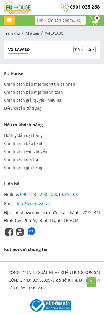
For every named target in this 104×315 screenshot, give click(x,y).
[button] (84, 49)
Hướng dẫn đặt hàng (23, 135)
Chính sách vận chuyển (25, 151)
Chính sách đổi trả (21, 159)
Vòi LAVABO (54, 33)
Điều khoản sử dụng (22, 108)
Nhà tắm (32, 33)
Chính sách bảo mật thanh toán (33, 92)
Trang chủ (12, 33)
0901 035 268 (80, 7)
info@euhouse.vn (33, 203)
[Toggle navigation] (9, 20)
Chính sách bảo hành (24, 143)
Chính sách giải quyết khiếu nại (33, 100)
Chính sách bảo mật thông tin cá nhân (39, 84)
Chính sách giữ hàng (23, 167)
